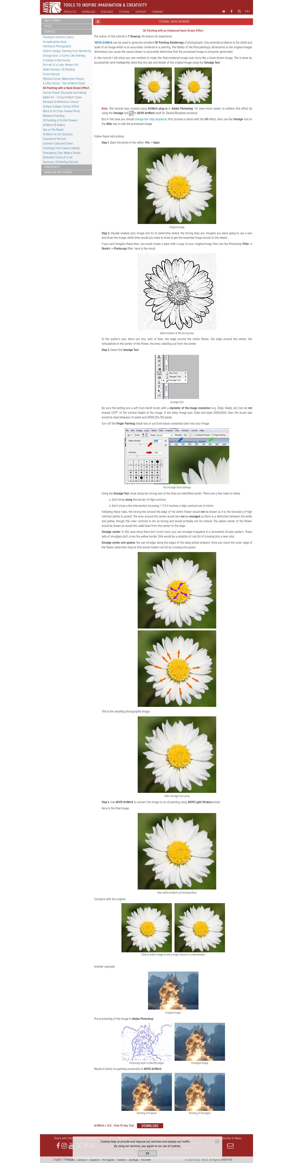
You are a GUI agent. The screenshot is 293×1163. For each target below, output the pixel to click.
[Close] (217, 1141)
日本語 (133, 1160)
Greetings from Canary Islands (61, 148)
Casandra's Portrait (54, 139)
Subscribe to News (230, 1142)
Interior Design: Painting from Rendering (67, 51)
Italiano (121, 1160)
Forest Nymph (51, 74)
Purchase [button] (107, 12)
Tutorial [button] (124, 12)
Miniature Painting (53, 116)
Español (94, 1160)
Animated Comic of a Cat (58, 157)
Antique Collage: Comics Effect (61, 106)
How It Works (52, 21)
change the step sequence (151, 119)
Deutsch (82, 1160)
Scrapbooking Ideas (55, 42)
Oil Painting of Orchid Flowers (60, 120)
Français (70, 1160)
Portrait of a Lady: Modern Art (60, 65)
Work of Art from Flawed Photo (61, 111)
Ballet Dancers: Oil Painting (59, 69)
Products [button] (70, 12)
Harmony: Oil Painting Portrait (60, 162)
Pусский (146, 1160)
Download (88, 12)
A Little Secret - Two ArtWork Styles (64, 83)
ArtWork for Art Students (58, 134)
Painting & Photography (57, 46)
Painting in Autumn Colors (58, 37)
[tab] (66, 21)
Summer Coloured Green (58, 143)
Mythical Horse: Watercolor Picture (63, 79)
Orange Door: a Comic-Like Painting (64, 56)
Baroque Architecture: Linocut (61, 102)
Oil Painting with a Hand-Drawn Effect (66, 88)
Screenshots (52, 167)
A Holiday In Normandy (56, 60)
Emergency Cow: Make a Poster (62, 153)
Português (108, 1160)
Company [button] (157, 12)
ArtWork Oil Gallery (54, 125)
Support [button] (140, 12)
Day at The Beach (53, 130)
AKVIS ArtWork (103, 42)
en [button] (247, 11)
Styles (48, 26)
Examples (49, 32)
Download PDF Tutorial (58, 172)
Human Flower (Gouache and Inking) (64, 93)
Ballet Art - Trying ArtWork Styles (62, 97)
